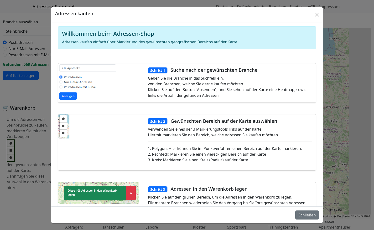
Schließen (307, 215)
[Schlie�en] (317, 14)
